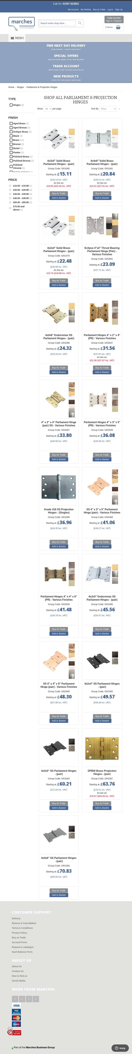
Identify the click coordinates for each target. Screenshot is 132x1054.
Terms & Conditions (22, 928)
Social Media (18, 980)
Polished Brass (23, 156)
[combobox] (57, 23)
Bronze (18, 144)
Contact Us (18, 971)
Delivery (16, 918)
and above (19, 208)
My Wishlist (86, 9)
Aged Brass (21, 123)
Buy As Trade (58, 193)
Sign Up (118, 9)
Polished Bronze (23, 160)
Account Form (19, 942)
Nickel (18, 148)
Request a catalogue (23, 947)
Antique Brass (22, 131)
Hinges (18, 105)
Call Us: (66, 3)
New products (66, 77)
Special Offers (66, 57)
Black (17, 136)
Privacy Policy (19, 932)
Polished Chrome (19, 166)
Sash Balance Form (22, 952)
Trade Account (114, 19)
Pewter (18, 152)
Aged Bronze (21, 127)
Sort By (94, 108)
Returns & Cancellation (24, 923)
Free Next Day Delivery (66, 47)
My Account (73, 9)
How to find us (19, 976)
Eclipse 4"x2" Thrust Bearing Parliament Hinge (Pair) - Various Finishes (102, 251)
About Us (17, 966)
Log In (110, 9)
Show (40, 108)
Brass (18, 140)
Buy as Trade (99, 9)
